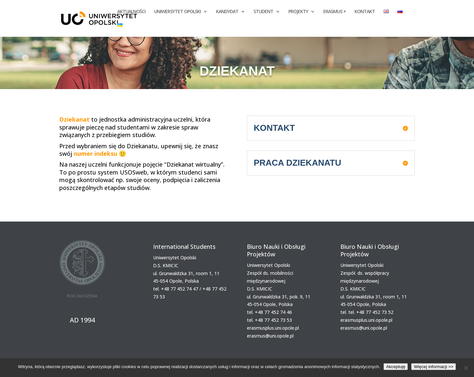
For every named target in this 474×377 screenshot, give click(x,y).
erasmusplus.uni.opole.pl (273, 328)
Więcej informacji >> (433, 366)
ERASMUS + (334, 11)
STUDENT (263, 11)
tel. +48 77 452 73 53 (269, 320)
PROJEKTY (298, 11)
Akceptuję (396, 366)
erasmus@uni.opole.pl (270, 336)
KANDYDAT (227, 11)
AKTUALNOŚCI (131, 11)
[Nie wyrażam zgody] (465, 368)
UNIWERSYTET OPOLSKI (177, 11)
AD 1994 (82, 320)
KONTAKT (365, 11)
